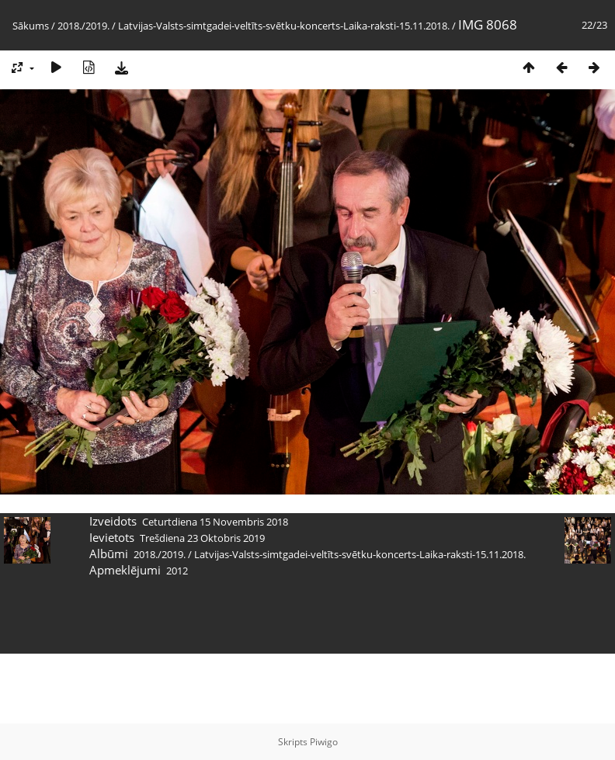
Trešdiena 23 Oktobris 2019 (202, 538)
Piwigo (324, 741)
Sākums (30, 26)
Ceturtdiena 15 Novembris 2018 (215, 522)
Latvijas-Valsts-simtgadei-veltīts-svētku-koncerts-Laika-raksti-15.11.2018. (284, 26)
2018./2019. (83, 26)
